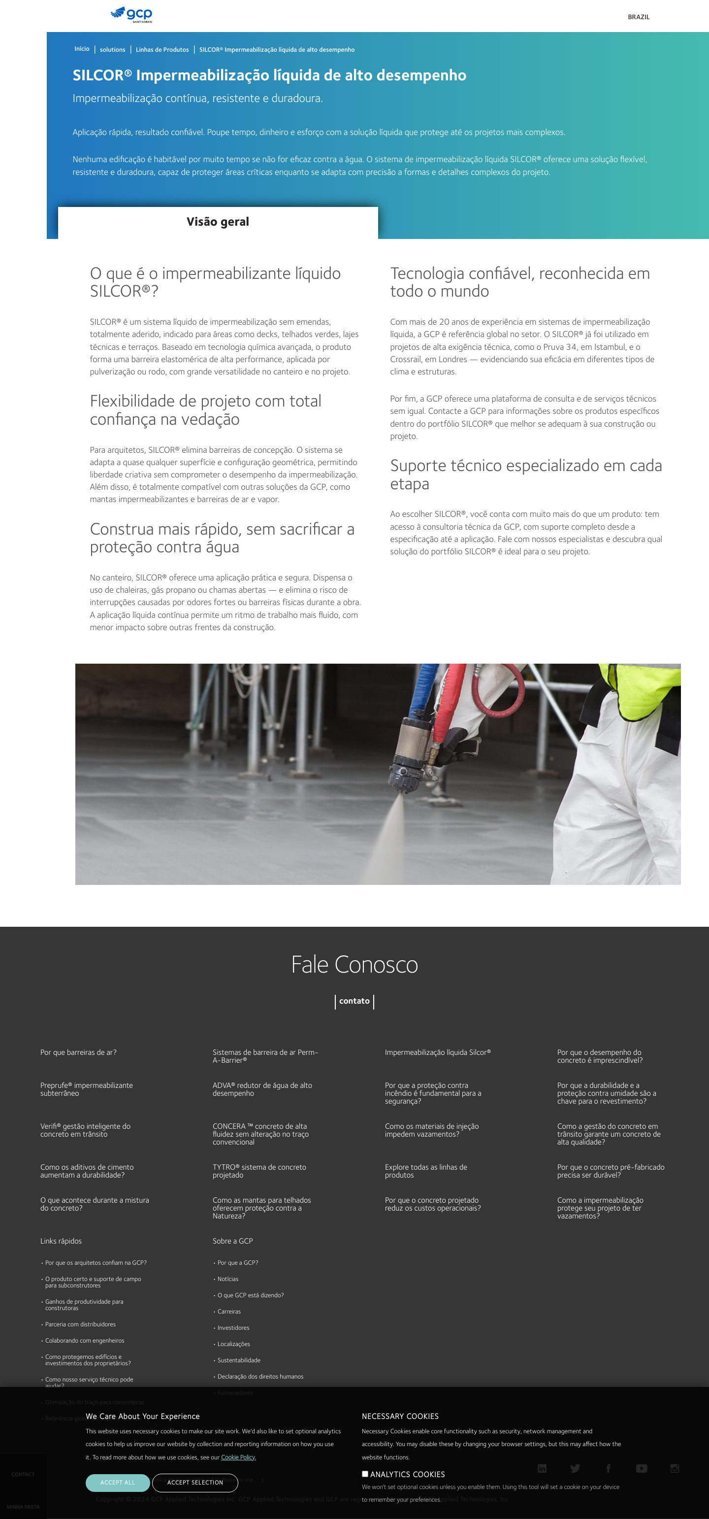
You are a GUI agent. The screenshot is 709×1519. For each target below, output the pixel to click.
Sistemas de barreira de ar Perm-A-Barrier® (266, 1057)
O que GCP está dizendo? (251, 1296)
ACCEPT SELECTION (195, 1483)
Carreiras (229, 1312)
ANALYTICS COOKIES (407, 1475)
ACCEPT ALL (117, 1483)
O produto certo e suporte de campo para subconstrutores (93, 1283)
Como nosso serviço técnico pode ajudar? (89, 1383)
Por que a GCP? (238, 1263)
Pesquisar (674, 20)
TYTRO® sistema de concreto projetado (259, 1172)
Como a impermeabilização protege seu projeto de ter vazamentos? (600, 1208)
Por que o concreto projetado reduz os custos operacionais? (433, 1205)
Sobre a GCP (233, 1242)
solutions (113, 50)
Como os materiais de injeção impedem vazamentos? (432, 1131)
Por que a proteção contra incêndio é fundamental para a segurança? (433, 1094)
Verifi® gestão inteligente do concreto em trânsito (85, 1131)
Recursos (17, 107)
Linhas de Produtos (162, 50)
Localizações (234, 1345)
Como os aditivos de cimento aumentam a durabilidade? (87, 1172)
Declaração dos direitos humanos (261, 1377)
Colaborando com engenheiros (85, 1341)
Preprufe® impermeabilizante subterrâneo (86, 1090)
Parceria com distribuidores (80, 1325)
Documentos (23, 70)
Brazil (639, 17)
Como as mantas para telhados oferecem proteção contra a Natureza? (262, 1208)
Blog (10, 221)
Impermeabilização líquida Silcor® (438, 1053)
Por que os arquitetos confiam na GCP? (96, 1263)
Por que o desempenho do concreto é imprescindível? (600, 1057)
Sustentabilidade (239, 1361)
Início (82, 49)
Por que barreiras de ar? (78, 1053)
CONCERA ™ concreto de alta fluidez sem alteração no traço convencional (261, 1135)
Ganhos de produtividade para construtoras (84, 1305)
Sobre (13, 145)
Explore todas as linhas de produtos (426, 1172)
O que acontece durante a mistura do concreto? (94, 1205)
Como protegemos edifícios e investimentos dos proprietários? (88, 1360)
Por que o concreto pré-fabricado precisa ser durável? (611, 1172)
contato (354, 1002)
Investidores (234, 1328)
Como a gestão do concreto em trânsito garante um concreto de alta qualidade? (609, 1135)
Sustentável (21, 183)
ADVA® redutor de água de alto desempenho (262, 1090)
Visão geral (218, 223)
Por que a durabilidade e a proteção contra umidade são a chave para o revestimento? (606, 1094)
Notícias (228, 1280)
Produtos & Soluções (21, 27)
